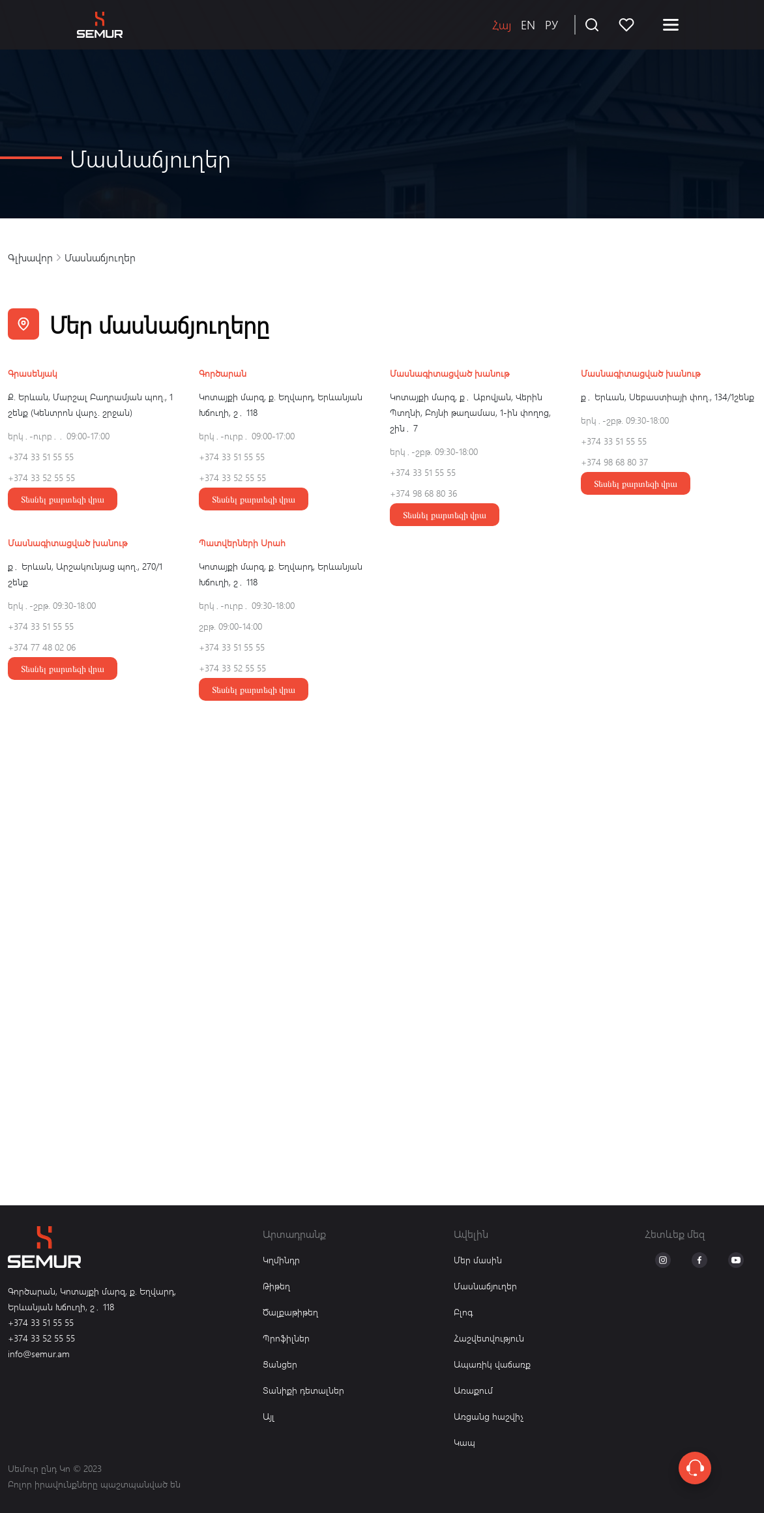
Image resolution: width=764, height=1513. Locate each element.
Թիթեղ (276, 1286)
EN (528, 24)
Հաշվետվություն (489, 1338)
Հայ (501, 24)
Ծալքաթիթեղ (290, 1312)
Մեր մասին (478, 1260)
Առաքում (473, 1390)
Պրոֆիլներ (286, 1338)
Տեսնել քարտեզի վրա (62, 499)
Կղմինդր (281, 1260)
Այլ (268, 1416)
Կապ (464, 1442)
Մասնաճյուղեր (485, 1286)
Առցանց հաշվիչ (489, 1416)
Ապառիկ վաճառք (492, 1364)
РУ (551, 24)
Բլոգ (463, 1312)
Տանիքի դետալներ (303, 1390)
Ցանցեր (280, 1364)
